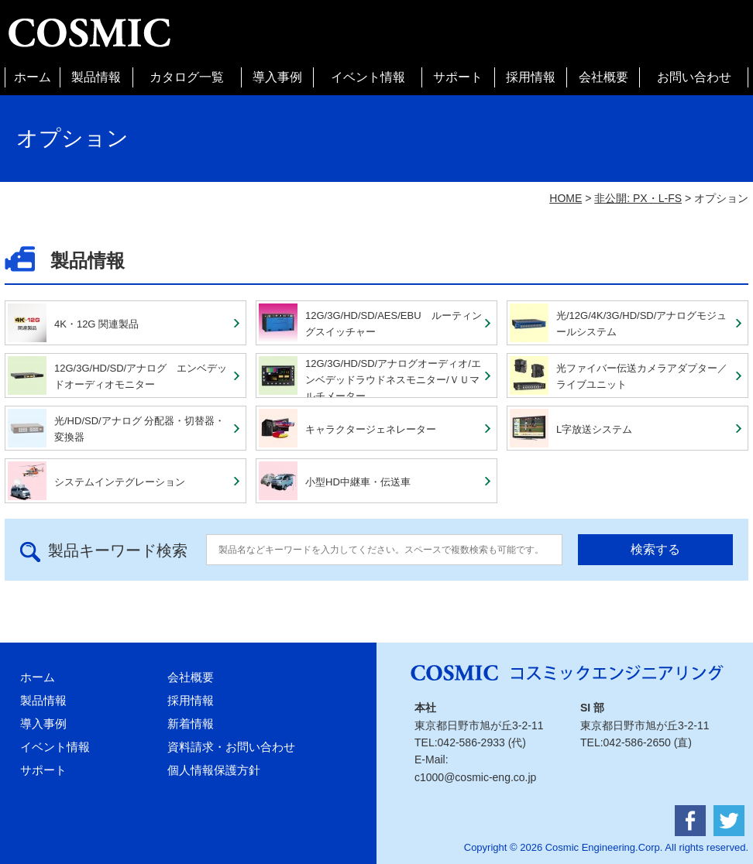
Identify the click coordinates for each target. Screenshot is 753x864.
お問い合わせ (694, 77)
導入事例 (277, 77)
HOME (565, 198)
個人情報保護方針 (213, 770)
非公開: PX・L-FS (638, 198)
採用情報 (530, 77)
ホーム (32, 77)
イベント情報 (368, 77)
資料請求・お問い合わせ (231, 746)
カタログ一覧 (187, 77)
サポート (458, 77)
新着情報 (190, 723)
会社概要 (603, 77)
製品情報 (96, 77)
